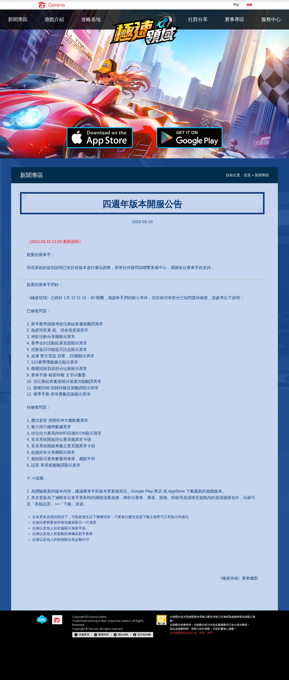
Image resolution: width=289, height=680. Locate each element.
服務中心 (271, 19)
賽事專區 (234, 19)
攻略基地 (91, 19)
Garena (51, 4)
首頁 (247, 175)
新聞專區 (18, 19)
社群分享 (198, 19)
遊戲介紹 (54, 19)
